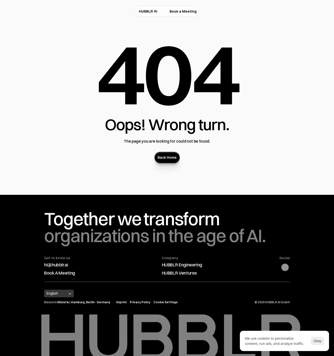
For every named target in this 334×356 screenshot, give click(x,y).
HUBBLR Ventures (179, 273)
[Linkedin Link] (287, 267)
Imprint (121, 302)
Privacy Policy (140, 302)
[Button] (167, 157)
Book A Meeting (59, 273)
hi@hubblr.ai (56, 265)
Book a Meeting (183, 11)
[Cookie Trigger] (165, 302)
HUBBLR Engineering (182, 265)
